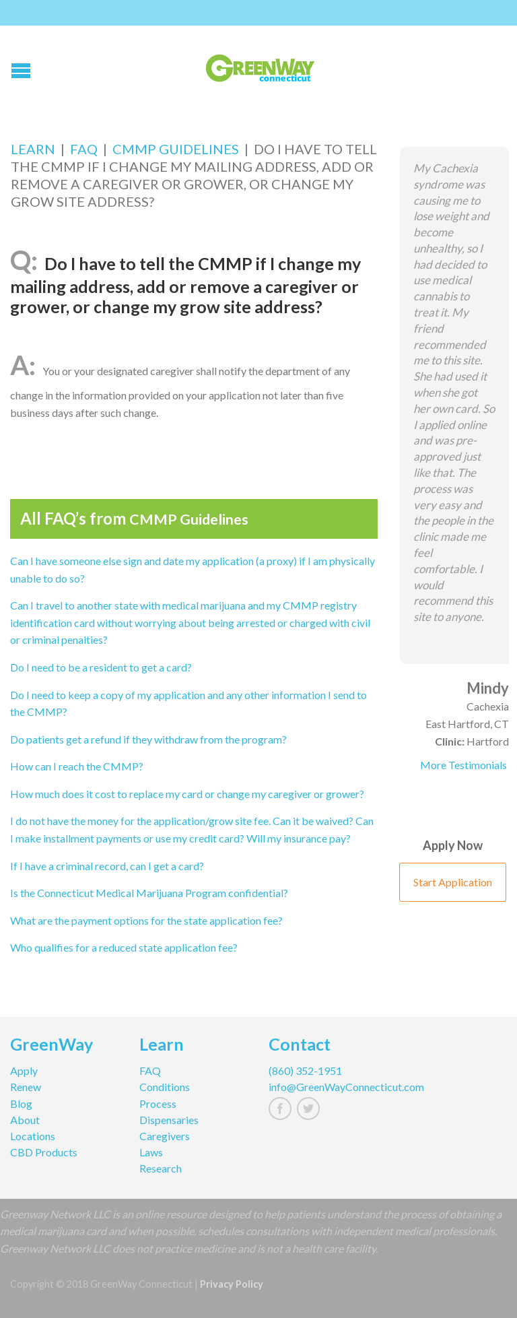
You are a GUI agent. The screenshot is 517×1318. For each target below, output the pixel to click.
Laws (151, 1152)
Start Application (452, 882)
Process (157, 1103)
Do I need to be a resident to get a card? (101, 667)
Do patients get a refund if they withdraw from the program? (148, 739)
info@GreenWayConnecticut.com (323, 1086)
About (25, 1119)
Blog (21, 1103)
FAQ (84, 149)
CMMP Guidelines (175, 149)
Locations (32, 1135)
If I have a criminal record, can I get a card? (107, 865)
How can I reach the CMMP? (76, 766)
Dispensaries (169, 1119)
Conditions (164, 1086)
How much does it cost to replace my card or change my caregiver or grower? (187, 793)
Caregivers (164, 1135)
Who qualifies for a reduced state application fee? (124, 947)
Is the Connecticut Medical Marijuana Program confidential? (149, 892)
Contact (300, 1046)
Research (160, 1168)
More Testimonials (463, 764)
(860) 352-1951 (305, 1070)
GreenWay (51, 1046)
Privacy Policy (231, 1284)
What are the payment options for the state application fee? (146, 920)
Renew (25, 1086)
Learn (33, 149)
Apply (24, 1070)
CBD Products (43, 1152)
